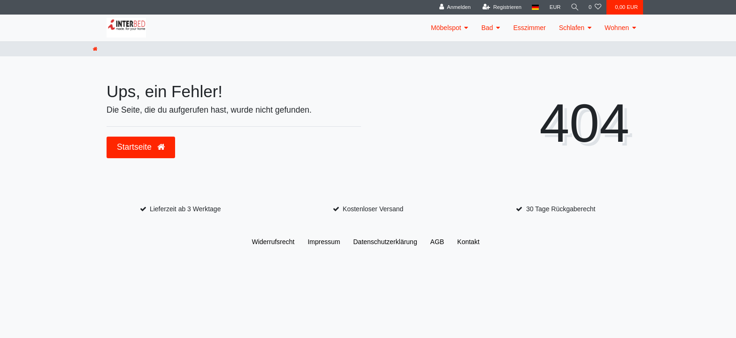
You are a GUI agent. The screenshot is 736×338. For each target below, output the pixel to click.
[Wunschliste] (594, 7)
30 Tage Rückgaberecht (561, 209)
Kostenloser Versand (373, 209)
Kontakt (468, 242)
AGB (437, 242)
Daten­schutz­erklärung (385, 242)
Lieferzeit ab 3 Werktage (185, 209)
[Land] (534, 7)
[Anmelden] (454, 7)
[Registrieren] (500, 7)
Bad (487, 27)
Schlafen (571, 27)
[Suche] (574, 7)
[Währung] (554, 7)
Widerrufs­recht (273, 242)
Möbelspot (446, 27)
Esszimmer (529, 27)
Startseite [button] (141, 147)
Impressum (323, 242)
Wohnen (617, 27)
